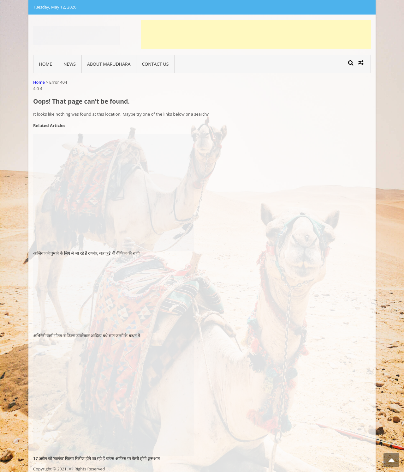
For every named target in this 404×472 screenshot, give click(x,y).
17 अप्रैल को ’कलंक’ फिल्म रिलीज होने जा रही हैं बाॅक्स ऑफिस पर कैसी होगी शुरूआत (96, 458)
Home (45, 64)
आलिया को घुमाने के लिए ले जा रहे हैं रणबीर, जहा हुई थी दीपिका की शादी (86, 253)
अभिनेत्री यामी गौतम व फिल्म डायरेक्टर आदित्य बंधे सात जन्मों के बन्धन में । (88, 335)
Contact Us (155, 64)
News (69, 64)
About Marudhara (108, 64)
